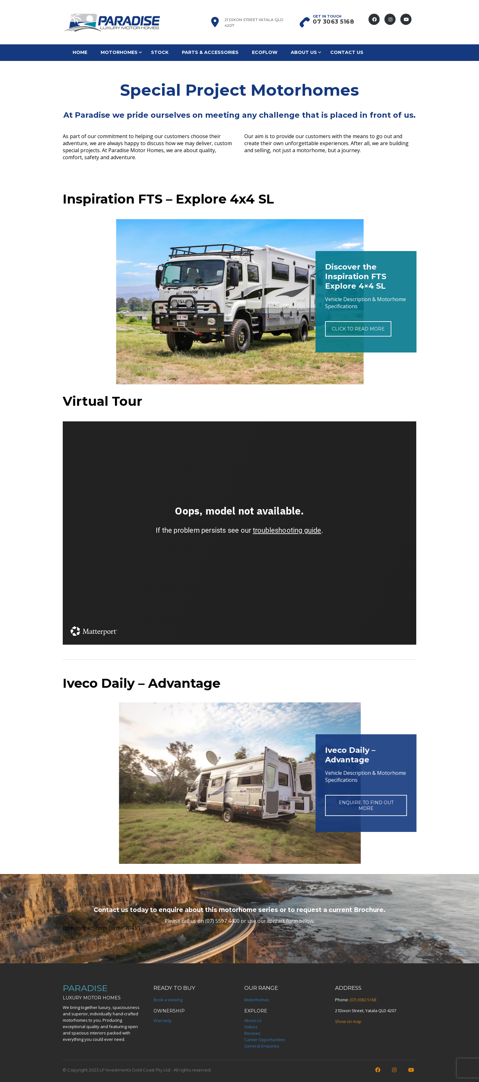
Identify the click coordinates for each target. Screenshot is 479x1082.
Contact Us (346, 52)
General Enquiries (261, 1046)
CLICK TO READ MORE (324, 329)
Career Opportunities (264, 1039)
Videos (251, 1027)
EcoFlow (264, 52)
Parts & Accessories (210, 52)
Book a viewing (168, 1000)
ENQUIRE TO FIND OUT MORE (332, 805)
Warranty (163, 1020)
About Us (304, 52)
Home (80, 52)
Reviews (252, 1033)
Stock (159, 52)
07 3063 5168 (333, 21)
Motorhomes (119, 52)
